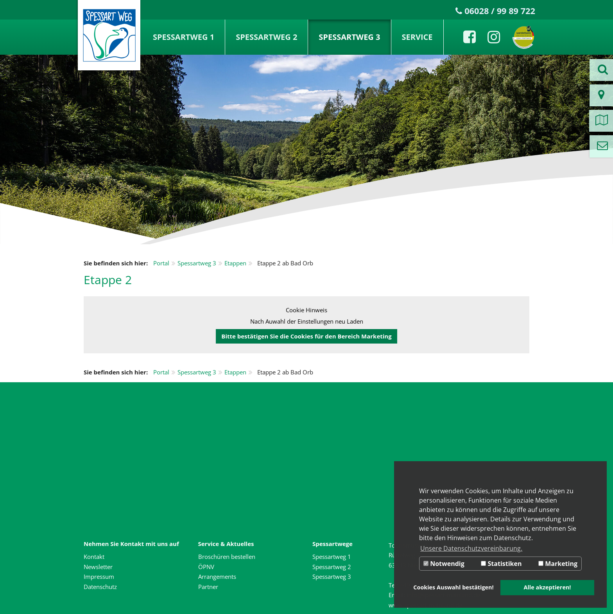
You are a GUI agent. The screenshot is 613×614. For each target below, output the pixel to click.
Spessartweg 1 (183, 37)
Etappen (235, 263)
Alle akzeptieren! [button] (547, 587)
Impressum (99, 576)
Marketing (557, 563)
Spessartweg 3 (349, 37)
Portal (161, 263)
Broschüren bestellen (226, 556)
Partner (208, 587)
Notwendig (443, 563)
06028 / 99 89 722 (499, 10)
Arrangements (217, 576)
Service (417, 37)
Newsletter (98, 567)
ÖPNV (206, 567)
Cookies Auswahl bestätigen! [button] (453, 587)
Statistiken (501, 563)
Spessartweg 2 (266, 37)
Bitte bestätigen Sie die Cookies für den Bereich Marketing (306, 336)
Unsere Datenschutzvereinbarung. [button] (471, 548)
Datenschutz (100, 587)
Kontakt (94, 556)
